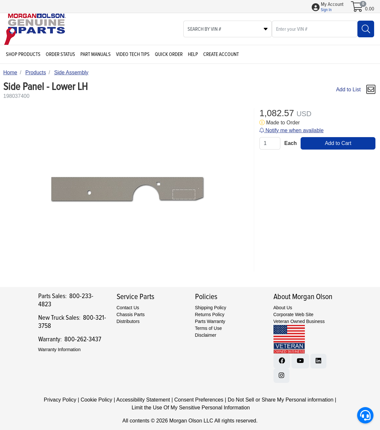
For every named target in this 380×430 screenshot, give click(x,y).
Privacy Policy (60, 400)
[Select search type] (227, 29)
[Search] (365, 29)
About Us (282, 307)
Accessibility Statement (143, 400)
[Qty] (269, 143)
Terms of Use (208, 328)
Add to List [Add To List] (348, 89)
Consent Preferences (198, 400)
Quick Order (169, 54)
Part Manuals (95, 54)
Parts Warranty (210, 321)
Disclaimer (205, 335)
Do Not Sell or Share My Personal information (281, 400)
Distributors (128, 321)
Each (290, 143)
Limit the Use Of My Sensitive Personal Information (191, 407)
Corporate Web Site (293, 314)
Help (193, 54)
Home (10, 72)
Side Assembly (71, 72)
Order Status (60, 54)
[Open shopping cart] (357, 8)
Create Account (221, 54)
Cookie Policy (96, 400)
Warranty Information (59, 349)
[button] (332, 7)
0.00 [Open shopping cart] (369, 8)
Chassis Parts (131, 314)
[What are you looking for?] (314, 29)
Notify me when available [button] (291, 130)
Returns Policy (209, 314)
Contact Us (128, 307)
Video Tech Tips (133, 54)
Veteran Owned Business (299, 321)
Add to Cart (338, 143)
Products (35, 72)
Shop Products (23, 54)
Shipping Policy (210, 307)
